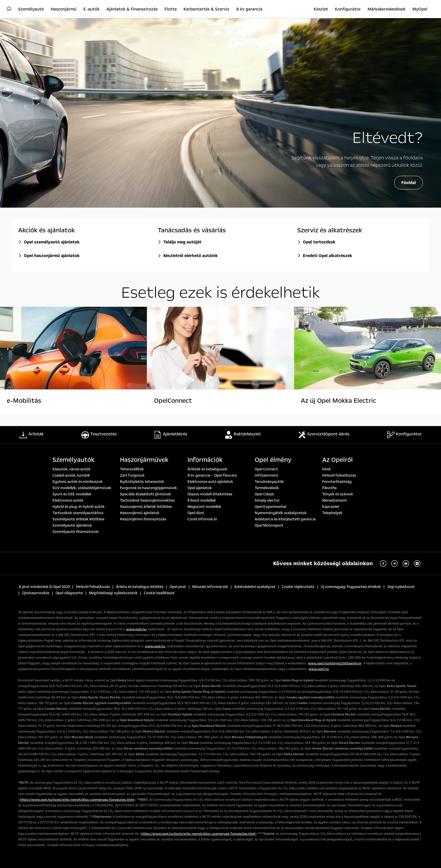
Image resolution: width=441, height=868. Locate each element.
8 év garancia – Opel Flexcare (212, 475)
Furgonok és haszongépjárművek (148, 488)
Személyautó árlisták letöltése (78, 519)
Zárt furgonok (132, 475)
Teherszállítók (132, 469)
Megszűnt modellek (204, 506)
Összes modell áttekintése (209, 494)
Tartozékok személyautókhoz (78, 513)
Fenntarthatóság (337, 481)
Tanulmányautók (269, 481)
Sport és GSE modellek (71, 494)
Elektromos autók (67, 500)
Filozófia (329, 488)
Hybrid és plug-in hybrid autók (78, 506)
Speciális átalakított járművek (145, 494)
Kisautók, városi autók (71, 469)
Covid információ (202, 519)
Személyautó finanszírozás (75, 531)
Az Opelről (337, 460)
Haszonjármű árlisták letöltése (146, 506)
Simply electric (267, 500)
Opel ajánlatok (199, 488)
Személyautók (73, 460)
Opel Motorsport (269, 525)
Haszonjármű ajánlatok (139, 513)
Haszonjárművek (144, 460)
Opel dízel (195, 513)
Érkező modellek (201, 500)
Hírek (326, 469)
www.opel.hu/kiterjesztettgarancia (334, 663)
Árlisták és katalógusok (207, 469)
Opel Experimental (270, 506)
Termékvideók (267, 488)
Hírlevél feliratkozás (339, 475)
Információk (205, 460)
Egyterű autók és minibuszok (77, 481)
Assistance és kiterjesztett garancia (285, 519)
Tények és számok (337, 494)
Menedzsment (334, 500)
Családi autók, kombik (71, 475)
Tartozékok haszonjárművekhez (147, 500)
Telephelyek (332, 513)
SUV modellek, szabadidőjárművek (81, 488)
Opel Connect (266, 469)
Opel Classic (265, 494)
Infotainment (266, 475)
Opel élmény (273, 460)
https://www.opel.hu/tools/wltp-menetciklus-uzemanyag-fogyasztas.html (77, 800)
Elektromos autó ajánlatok (210, 481)
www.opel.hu (136, 629)
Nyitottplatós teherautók (142, 481)
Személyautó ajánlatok (72, 525)
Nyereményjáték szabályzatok (281, 513)
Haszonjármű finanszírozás (143, 519)
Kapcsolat (330, 506)
